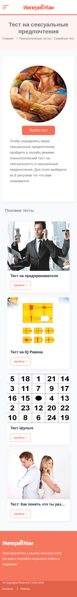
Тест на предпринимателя (34, 276)
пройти (21, 285)
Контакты (8, 588)
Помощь (25, 588)
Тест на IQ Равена (26, 352)
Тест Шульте (21, 428)
